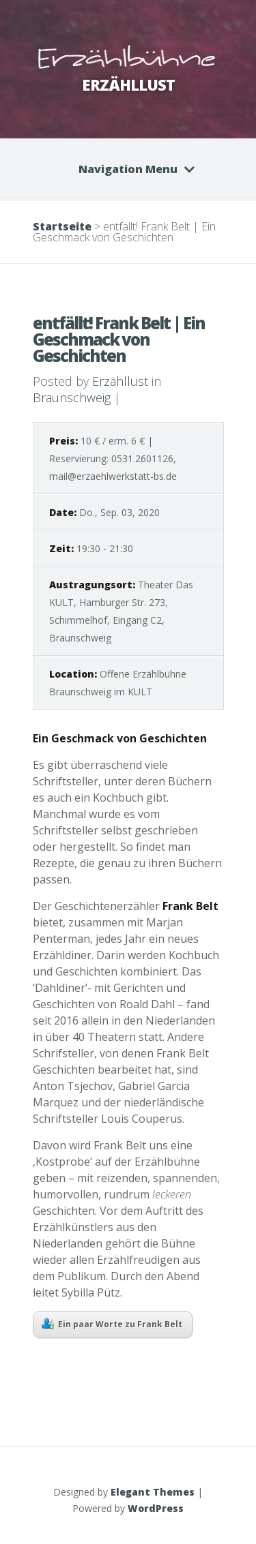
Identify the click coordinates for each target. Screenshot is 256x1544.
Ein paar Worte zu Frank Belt (112, 1324)
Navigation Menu (128, 169)
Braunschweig (72, 397)
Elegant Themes (153, 1491)
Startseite (62, 226)
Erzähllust (120, 381)
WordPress (156, 1508)
